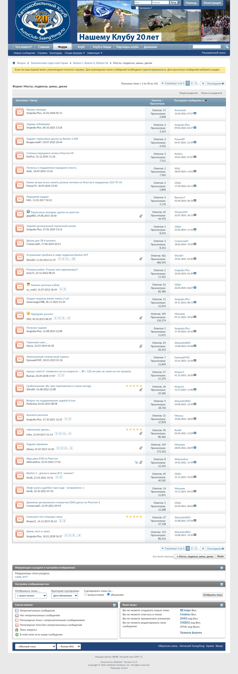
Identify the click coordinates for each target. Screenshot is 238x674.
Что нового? (23, 47)
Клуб (81, 47)
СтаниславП (33, 244)
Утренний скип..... (37, 342)
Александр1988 (35, 302)
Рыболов (31, 403)
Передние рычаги (42, 314)
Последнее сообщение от (190, 100)
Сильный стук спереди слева (44, 516)
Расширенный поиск (213, 52)
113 (164, 532)
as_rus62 (31, 289)
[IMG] (183, 618)
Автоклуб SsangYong (192, 646)
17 (164, 110)
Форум (62, 47)
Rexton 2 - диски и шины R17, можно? (50, 473)
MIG (28, 200)
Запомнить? (144, 8)
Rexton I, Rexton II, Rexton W (90, 63)
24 (164, 212)
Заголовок (22, 100)
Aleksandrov (33, 462)
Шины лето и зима (38, 531)
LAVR (18, 577)
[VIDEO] (185, 622)
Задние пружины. (37, 444)
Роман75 (31, 185)
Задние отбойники (38, 124)
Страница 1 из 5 (175, 83)
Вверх (220, 556)
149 (164, 444)
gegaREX (31, 215)
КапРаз (30, 156)
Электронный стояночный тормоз (47, 356)
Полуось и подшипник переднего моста (51, 167)
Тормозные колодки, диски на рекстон (55, 212)
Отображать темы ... (27, 591)
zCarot (124, 667)
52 (164, 284)
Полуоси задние (36, 327)
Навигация (93, 53)
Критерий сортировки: (65, 591)
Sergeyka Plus (33, 113)
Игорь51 (31, 521)
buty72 (30, 273)
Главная (43, 47)
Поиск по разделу (210, 93)
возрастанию (94, 594)
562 (164, 255)
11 (164, 299)
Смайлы (185, 614)
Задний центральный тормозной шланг (51, 226)
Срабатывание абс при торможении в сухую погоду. (59, 386)
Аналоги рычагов (37, 415)
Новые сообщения (24, 53)
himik (29, 477)
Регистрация (212, 3)
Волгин (30, 376)
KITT (25, 577)
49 (164, 473)
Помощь (191, 3)
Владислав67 (33, 142)
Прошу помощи (36, 109)
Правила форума (191, 632)
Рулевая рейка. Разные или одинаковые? (52, 269)
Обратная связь (168, 646)
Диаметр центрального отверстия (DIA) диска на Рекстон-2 (63, 502)
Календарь (56, 53)
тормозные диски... (38, 429)
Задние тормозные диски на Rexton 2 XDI (52, 138)
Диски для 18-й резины (41, 240)
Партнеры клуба (127, 47)
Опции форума (73, 53)
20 (164, 386)
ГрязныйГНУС (34, 360)
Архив (210, 646)
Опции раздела (187, 93)
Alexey (30, 449)
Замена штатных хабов (45, 285)
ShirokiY (30, 260)
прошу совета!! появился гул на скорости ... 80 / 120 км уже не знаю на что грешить (78, 371)
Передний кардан (37, 196)
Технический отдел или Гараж (49, 63)
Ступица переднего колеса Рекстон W (50, 153)
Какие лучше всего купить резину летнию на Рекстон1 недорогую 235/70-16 (74, 182)
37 (164, 517)
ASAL (29, 171)
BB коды (185, 610)
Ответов (156, 100)
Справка (42, 53)
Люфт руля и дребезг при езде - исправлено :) (55, 487)
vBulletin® (118, 662)
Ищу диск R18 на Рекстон (42, 458)
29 (164, 342)
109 (164, 313)
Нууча (29, 345)
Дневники (150, 47)
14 (164, 488)
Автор (33, 100)
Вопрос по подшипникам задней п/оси (50, 400)
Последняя (215, 83)
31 (164, 415)
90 (164, 430)
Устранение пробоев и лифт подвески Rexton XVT (57, 255)
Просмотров (157, 103)
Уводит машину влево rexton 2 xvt (47, 298)
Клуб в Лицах (102, 47)
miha (29, 434)
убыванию (115, 594)
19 (73, 258)
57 (164, 372)
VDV (28, 319)
